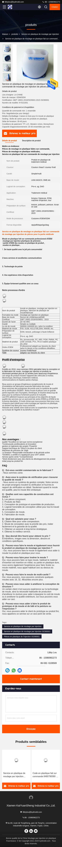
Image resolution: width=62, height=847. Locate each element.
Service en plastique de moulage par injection (40, 34)
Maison (5, 34)
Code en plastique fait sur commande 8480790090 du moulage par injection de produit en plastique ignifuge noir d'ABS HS (46, 775)
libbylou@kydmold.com (13, 2)
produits (14, 34)
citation (55, 7)
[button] (7, 80)
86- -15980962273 (51, 2)
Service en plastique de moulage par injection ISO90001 (27, 631)
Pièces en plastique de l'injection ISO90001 (22, 636)
